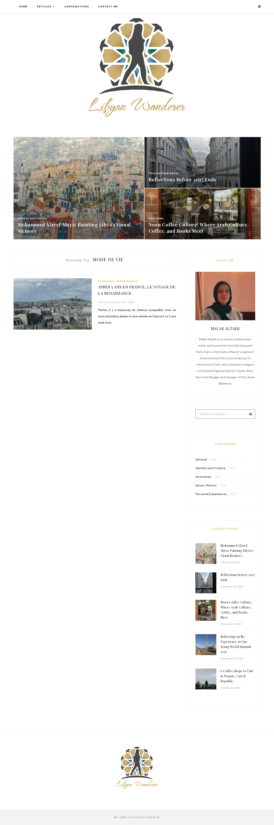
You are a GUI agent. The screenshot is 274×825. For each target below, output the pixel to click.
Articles (44, 6)
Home (23, 6)
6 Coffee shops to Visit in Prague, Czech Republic (237, 676)
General (201, 459)
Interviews (203, 476)
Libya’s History (206, 485)
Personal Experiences (118, 281)
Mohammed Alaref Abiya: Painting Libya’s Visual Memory (237, 551)
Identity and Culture (210, 468)
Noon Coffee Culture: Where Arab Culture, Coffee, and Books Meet (236, 609)
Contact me (108, 6)
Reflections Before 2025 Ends (238, 577)
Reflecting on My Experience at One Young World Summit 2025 (236, 644)
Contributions (76, 6)
